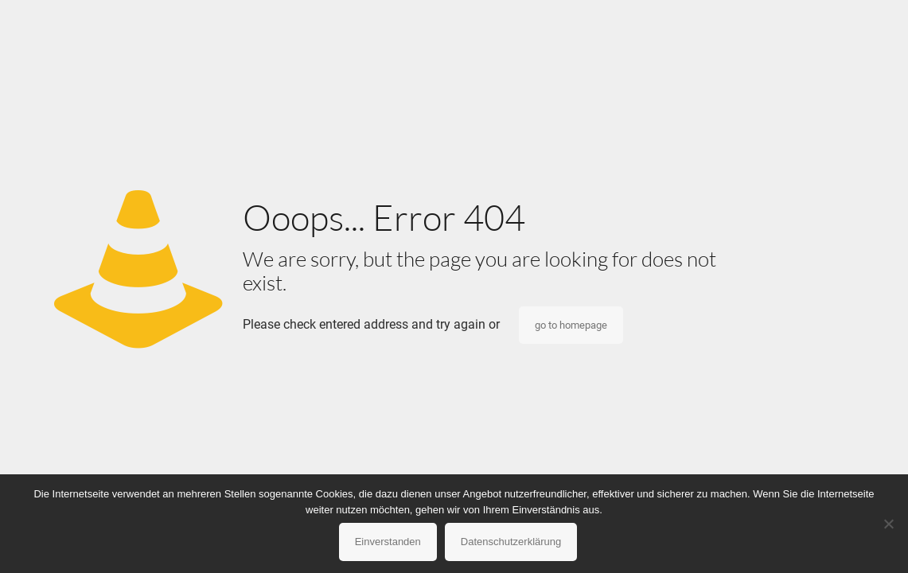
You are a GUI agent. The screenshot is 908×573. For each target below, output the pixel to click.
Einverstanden (388, 542)
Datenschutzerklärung (511, 542)
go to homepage (571, 325)
